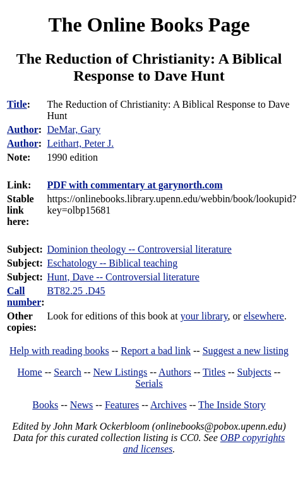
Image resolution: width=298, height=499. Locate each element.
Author (23, 129)
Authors (174, 372)
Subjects (254, 372)
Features (122, 404)
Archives (168, 404)
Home (30, 372)
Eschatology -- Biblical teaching (112, 263)
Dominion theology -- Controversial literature (139, 249)
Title (17, 104)
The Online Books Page (148, 24)
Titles (214, 372)
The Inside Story (232, 404)
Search (67, 372)
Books (45, 404)
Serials (149, 383)
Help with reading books (59, 350)
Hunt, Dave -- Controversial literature (123, 277)
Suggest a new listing (246, 350)
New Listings (120, 372)
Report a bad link (156, 350)
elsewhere (264, 316)
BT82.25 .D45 (76, 290)
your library (204, 316)
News (81, 404)
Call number (24, 296)
